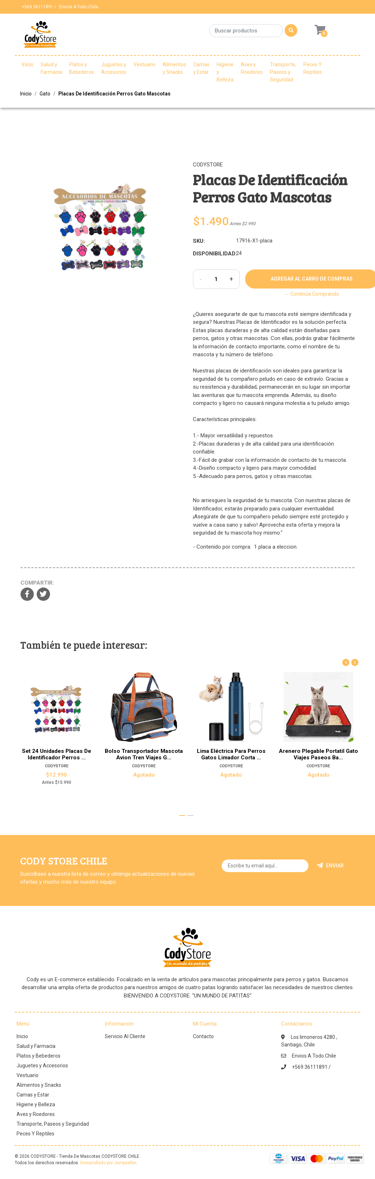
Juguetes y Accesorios (113, 68)
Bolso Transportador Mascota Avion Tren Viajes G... (144, 754)
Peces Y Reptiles (312, 68)
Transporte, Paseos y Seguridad (283, 72)
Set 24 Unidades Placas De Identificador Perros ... (56, 754)
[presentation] (345, 662)
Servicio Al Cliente (125, 1036)
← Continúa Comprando (311, 294)
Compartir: (37, 583)
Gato (45, 94)
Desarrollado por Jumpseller (108, 1162)
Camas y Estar (201, 68)
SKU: (199, 241)
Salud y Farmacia (51, 68)
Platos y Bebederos (81, 68)
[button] (182, 815)
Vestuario (144, 64)
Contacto (203, 1036)
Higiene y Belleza (225, 72)
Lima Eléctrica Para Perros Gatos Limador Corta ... (231, 754)
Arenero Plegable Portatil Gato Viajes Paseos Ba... (318, 754)
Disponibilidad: (212, 253)
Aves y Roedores (252, 68)
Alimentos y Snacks (174, 68)
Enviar (330, 865)
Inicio (27, 64)
